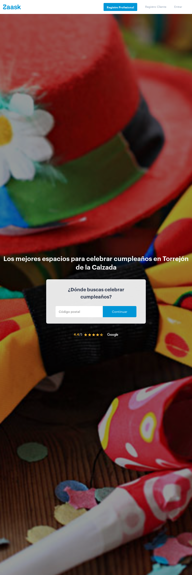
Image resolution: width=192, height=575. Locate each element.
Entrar (178, 7)
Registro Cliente (155, 7)
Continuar (119, 311)
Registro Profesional (120, 7)
